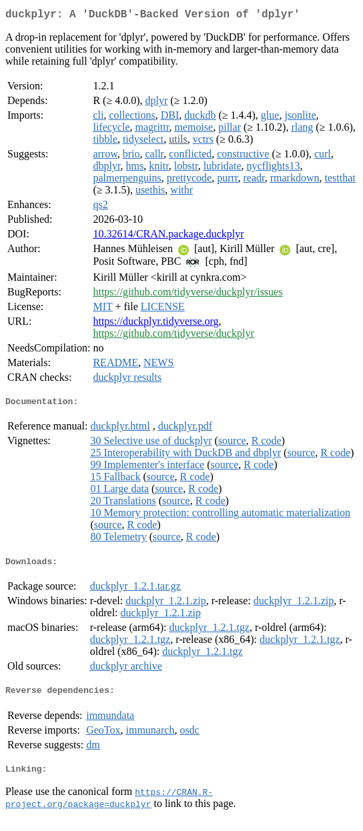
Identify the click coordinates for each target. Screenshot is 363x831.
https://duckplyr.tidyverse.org (155, 323)
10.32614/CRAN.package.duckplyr (168, 236)
